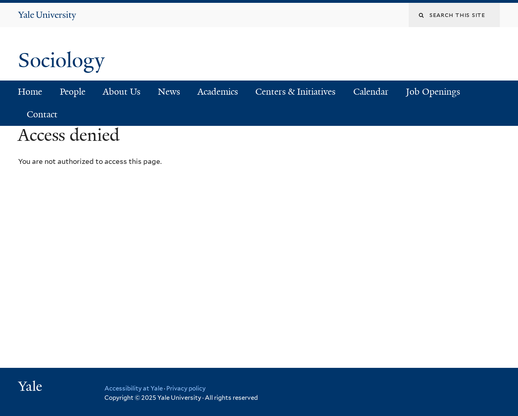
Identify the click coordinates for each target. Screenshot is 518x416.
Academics (217, 92)
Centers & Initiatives (295, 92)
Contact (42, 114)
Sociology (64, 60)
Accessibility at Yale (133, 388)
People (72, 92)
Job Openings (433, 92)
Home (30, 92)
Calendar (370, 92)
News (169, 92)
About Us (121, 92)
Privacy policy (186, 388)
